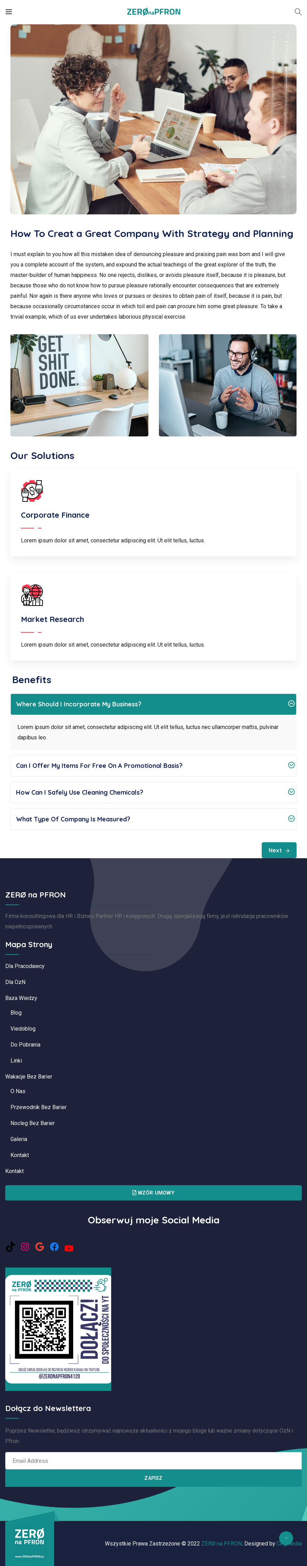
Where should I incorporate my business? (155, 704)
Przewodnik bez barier (38, 1107)
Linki (16, 1060)
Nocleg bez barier (32, 1123)
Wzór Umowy (153, 1193)
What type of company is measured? (155, 819)
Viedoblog (23, 1028)
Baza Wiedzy (21, 998)
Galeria (18, 1139)
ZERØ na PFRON (221, 1543)
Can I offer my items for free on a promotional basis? (155, 766)
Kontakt (19, 1155)
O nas (17, 1091)
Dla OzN (15, 982)
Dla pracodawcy (25, 966)
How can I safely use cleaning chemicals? (155, 792)
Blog (16, 1012)
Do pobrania (25, 1044)
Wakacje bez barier (28, 1076)
